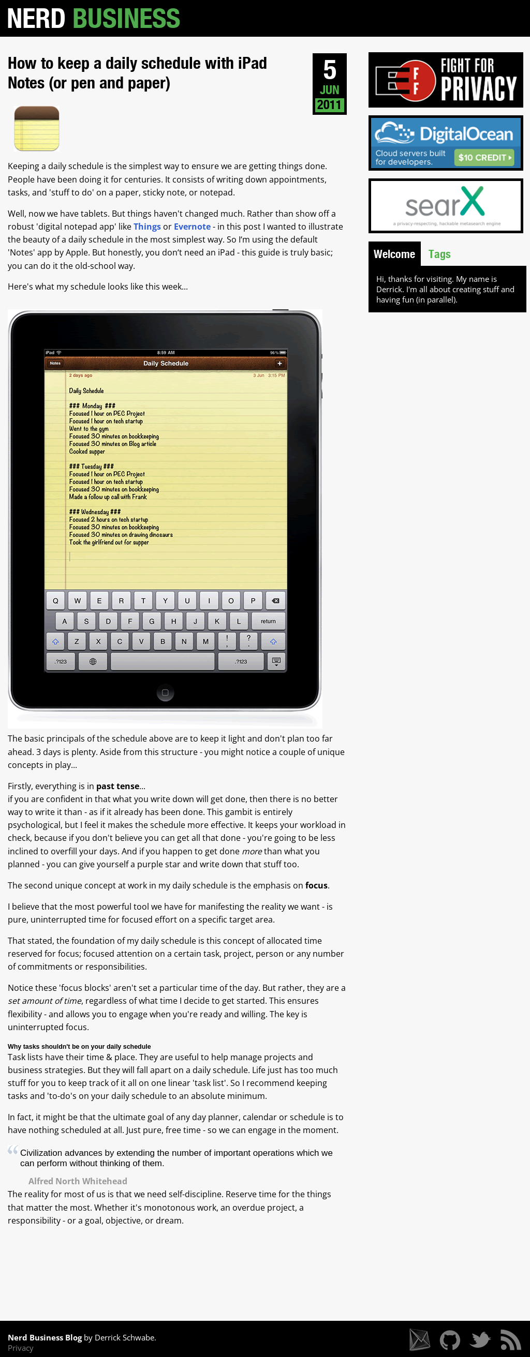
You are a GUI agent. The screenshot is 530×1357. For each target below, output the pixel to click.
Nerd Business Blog (45, 1337)
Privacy (21, 1348)
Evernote (192, 226)
